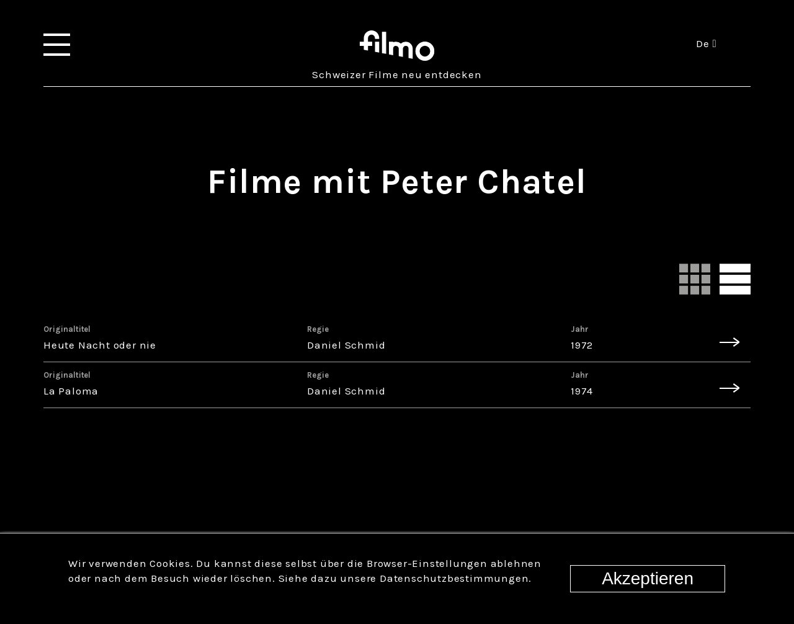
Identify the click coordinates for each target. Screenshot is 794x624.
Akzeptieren (648, 578)
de (706, 43)
